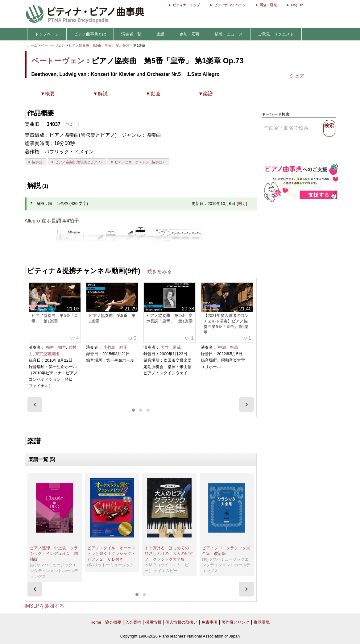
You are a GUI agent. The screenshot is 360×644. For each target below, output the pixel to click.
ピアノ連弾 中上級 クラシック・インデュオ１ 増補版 (54, 554)
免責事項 (209, 622)
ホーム (32, 45)
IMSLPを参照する (44, 606)
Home (95, 622)
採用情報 (153, 622)
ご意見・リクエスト (276, 34)
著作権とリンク (235, 622)
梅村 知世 (56, 347)
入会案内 (133, 622)
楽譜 (160, 34)
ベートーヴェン (53, 45)
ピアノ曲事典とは (90, 34)
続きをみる (159, 271)
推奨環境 (262, 622)
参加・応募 (190, 34)
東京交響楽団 (47, 353)
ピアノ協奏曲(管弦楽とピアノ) (78, 162)
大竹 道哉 (171, 347)
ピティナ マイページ (230, 5)
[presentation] (34, 404)
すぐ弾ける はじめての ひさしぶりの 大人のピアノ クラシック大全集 (169, 554)
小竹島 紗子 (115, 347)
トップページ (47, 34)
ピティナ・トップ (186, 5)
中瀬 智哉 (228, 347)
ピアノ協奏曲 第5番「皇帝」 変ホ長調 (99, 45)
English (297, 5)
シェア (297, 75)
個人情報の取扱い (181, 622)
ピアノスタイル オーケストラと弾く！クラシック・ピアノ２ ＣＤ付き (111, 554)
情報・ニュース (229, 34)
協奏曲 (37, 162)
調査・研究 (268, 5)
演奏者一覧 (131, 34)
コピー (71, 124)
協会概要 (113, 622)
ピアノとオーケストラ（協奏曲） (140, 162)
